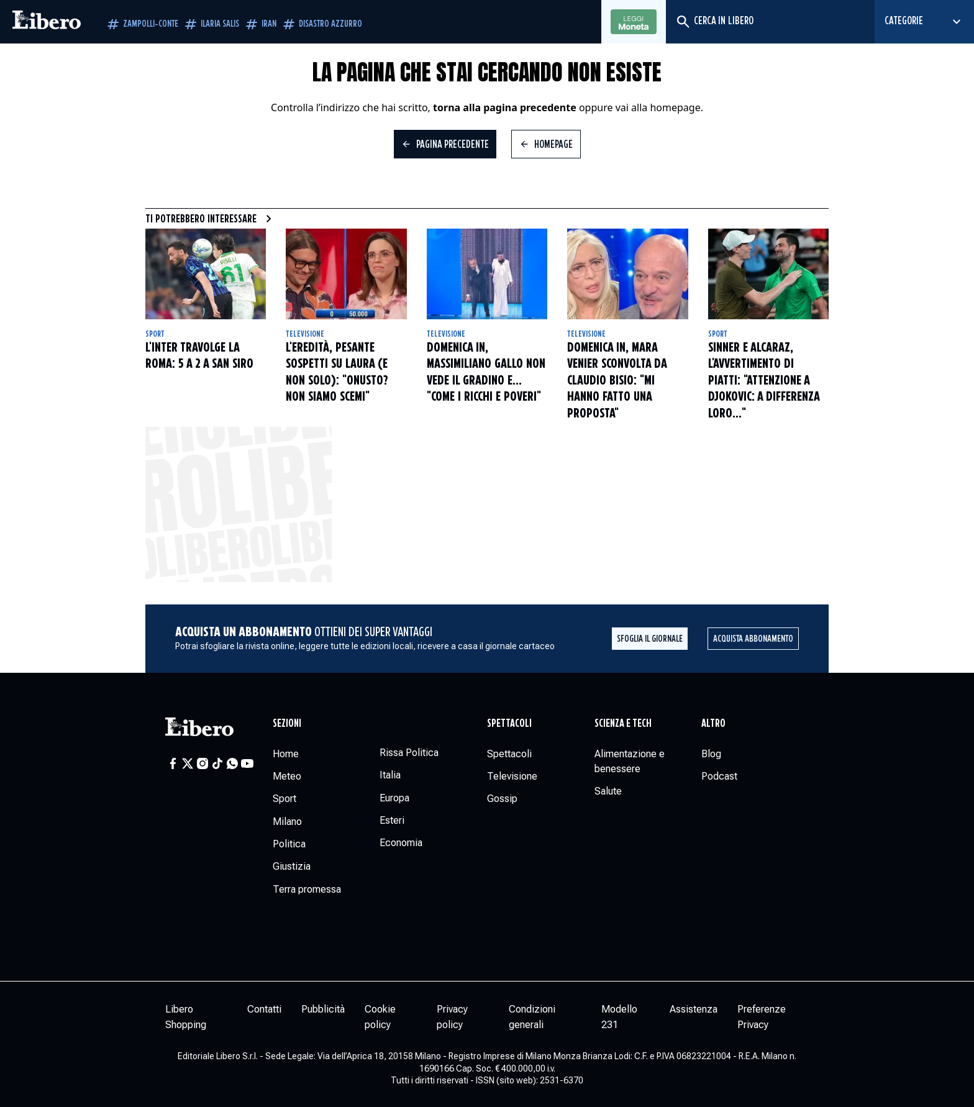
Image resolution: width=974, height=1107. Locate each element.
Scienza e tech (623, 724)
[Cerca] (682, 21)
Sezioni (287, 724)
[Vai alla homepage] (46, 22)
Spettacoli (509, 724)
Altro (713, 724)
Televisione (305, 334)
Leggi (634, 22)
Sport (155, 334)
